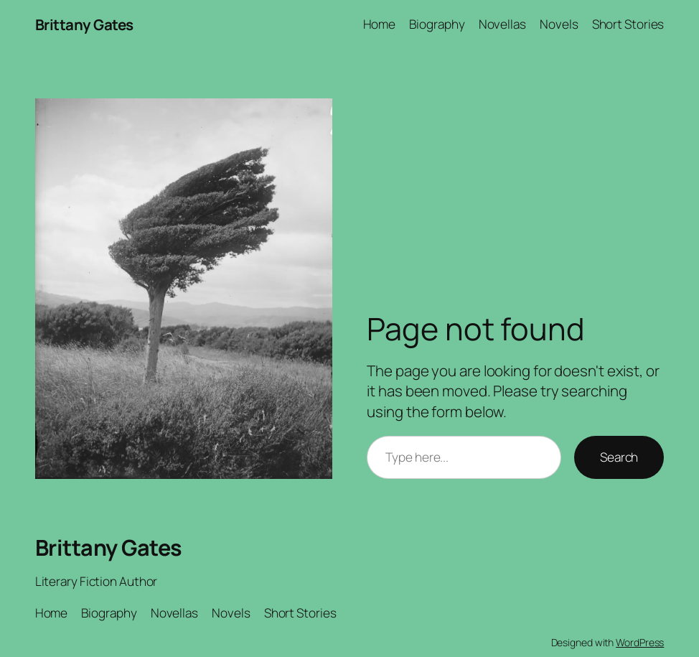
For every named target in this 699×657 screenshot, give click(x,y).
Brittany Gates (84, 24)
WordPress (640, 642)
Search (619, 457)
